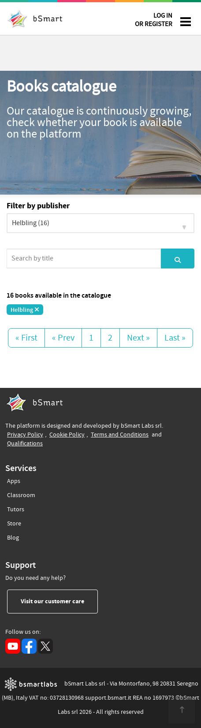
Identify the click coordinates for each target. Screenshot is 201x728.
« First (26, 338)
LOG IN (153, 21)
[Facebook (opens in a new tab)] (29, 646)
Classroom (21, 493)
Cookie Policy (67, 434)
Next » (138, 338)
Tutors (15, 507)
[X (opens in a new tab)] (45, 646)
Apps (13, 481)
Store (14, 522)
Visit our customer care (59, 601)
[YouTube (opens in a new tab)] (12, 646)
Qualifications (25, 443)
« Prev (63, 338)
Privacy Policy (25, 434)
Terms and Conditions (120, 434)
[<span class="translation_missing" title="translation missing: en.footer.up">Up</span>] (181, 710)
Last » (175, 338)
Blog (13, 536)
